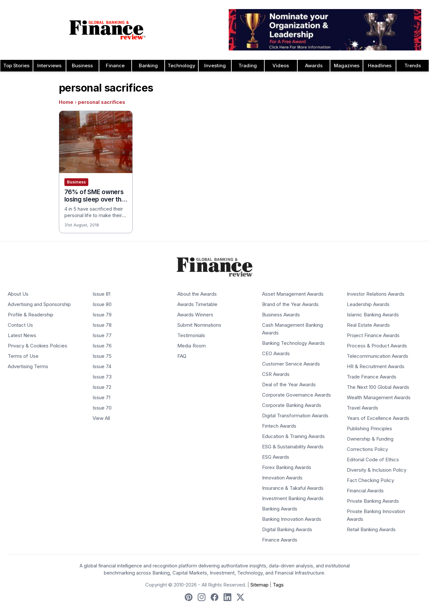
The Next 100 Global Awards (378, 387)
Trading (247, 65)
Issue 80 (102, 304)
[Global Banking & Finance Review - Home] (107, 30)
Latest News (22, 335)
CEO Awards (276, 353)
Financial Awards (365, 490)
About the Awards (197, 294)
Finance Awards (279, 540)
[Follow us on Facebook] (214, 597)
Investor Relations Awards (375, 294)
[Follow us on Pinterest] (188, 597)
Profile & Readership (30, 314)
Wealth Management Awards (379, 397)
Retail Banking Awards (371, 529)
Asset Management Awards (293, 294)
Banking (148, 65)
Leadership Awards (368, 304)
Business (82, 65)
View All (101, 418)
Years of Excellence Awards (378, 418)
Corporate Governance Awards (296, 395)
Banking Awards (279, 508)
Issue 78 (102, 325)
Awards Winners (195, 314)
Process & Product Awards (377, 345)
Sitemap (259, 584)
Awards (314, 65)
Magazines (346, 65)
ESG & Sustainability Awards (293, 446)
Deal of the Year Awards (289, 384)
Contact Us (20, 325)
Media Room (191, 345)
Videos (280, 65)
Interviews (49, 65)
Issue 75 (102, 356)
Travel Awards (362, 408)
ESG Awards (275, 457)
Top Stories (16, 65)
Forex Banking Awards (286, 467)
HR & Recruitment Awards (375, 366)
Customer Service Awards (291, 364)
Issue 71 (101, 397)
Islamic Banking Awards (373, 314)
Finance (115, 65)
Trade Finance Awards (371, 376)
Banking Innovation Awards (291, 519)
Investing (215, 65)
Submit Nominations (199, 325)
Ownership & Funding (370, 439)
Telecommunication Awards (377, 356)
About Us (18, 294)
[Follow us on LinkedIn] (227, 597)
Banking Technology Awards (293, 343)
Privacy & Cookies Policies (37, 345)
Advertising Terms (28, 366)
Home (66, 102)
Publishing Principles (369, 428)
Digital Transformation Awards (295, 415)
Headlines (379, 65)
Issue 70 (102, 408)
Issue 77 (102, 335)
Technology (181, 65)
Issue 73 (102, 376)
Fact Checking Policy (370, 480)
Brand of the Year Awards (290, 304)
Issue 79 (102, 314)
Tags (278, 584)
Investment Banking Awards (293, 498)
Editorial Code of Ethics (373, 459)
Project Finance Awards (373, 335)
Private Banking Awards (373, 501)
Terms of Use (23, 356)
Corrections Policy (367, 449)
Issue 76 (102, 345)
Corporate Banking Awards (291, 405)
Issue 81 (101, 294)
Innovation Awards (282, 477)
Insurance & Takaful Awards (293, 488)
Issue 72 (102, 387)
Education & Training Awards (293, 436)
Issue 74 (102, 366)
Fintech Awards (279, 426)
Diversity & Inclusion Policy (376, 470)
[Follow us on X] (240, 597)
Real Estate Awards (368, 325)
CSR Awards (276, 374)
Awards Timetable (197, 304)
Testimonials (191, 335)
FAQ (181, 356)
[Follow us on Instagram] (201, 597)
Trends (412, 65)
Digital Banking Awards (287, 529)
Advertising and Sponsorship (39, 304)
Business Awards (281, 314)
